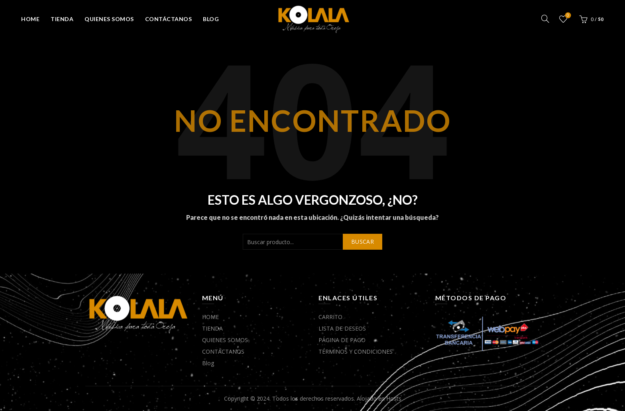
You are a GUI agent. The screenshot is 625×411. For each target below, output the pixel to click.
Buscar (362, 241)
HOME (30, 19)
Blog (211, 19)
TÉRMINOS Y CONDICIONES (355, 351)
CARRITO (330, 317)
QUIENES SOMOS (109, 19)
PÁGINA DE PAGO (342, 340)
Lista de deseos (567, 15)
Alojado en (371, 398)
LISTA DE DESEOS (342, 328)
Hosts (393, 398)
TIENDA (62, 19)
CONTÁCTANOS (168, 19)
